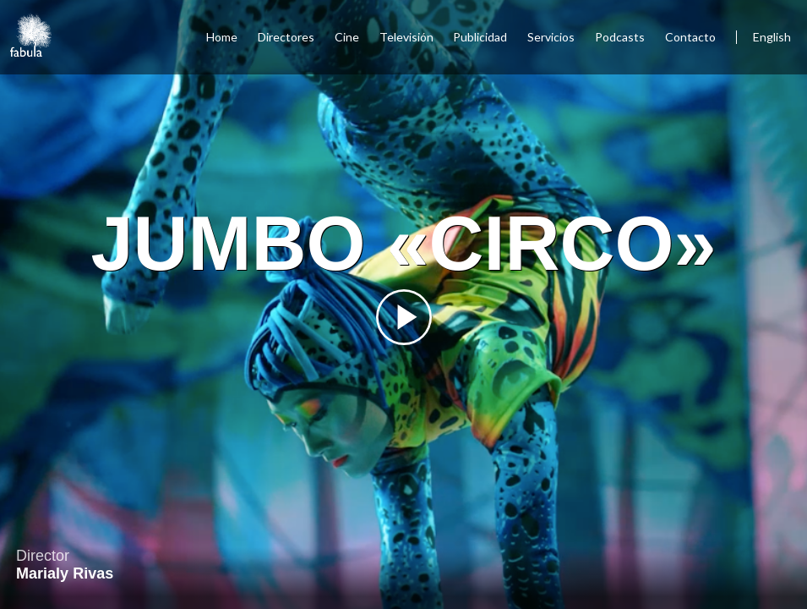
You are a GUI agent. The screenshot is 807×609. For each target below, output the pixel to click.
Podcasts (620, 37)
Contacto (690, 37)
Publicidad (480, 37)
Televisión (406, 37)
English (772, 37)
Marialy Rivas (64, 573)
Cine (347, 37)
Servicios (551, 37)
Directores (286, 37)
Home (221, 37)
